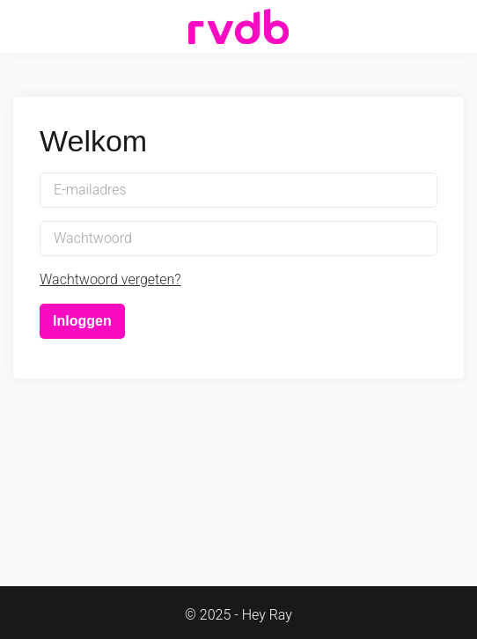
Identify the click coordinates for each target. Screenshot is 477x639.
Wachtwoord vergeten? (110, 279)
